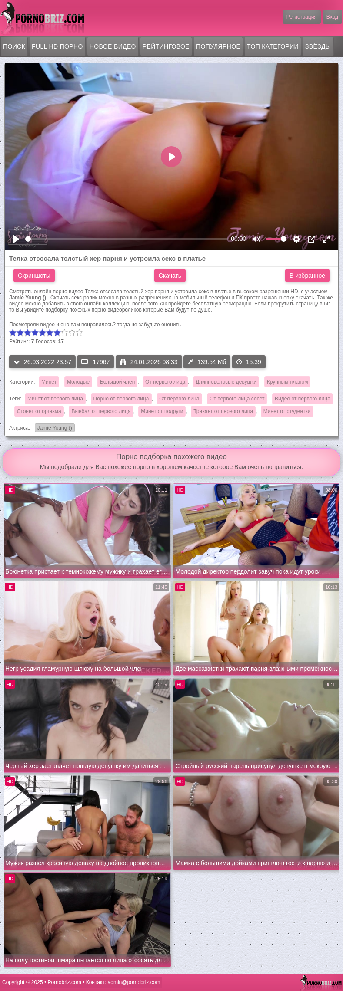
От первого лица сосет (237, 399)
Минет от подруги (162, 411)
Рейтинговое (166, 46)
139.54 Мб (207, 361)
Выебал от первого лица (100, 411)
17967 (95, 361)
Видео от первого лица (302, 399)
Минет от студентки (287, 411)
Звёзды (318, 46)
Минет (49, 382)
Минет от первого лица (55, 399)
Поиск (14, 46)
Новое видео (113, 46)
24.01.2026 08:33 (149, 361)
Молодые (78, 382)
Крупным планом (287, 382)
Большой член (117, 382)
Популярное (218, 46)
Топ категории (273, 46)
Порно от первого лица (121, 399)
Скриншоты (34, 275)
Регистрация (301, 17)
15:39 (248, 361)
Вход (332, 17)
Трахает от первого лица (223, 411)
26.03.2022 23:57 (42, 361)
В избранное (307, 275)
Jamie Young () (53, 428)
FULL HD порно (57, 46)
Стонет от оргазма (39, 411)
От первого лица (165, 382)
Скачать (170, 275)
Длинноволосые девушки (226, 382)
